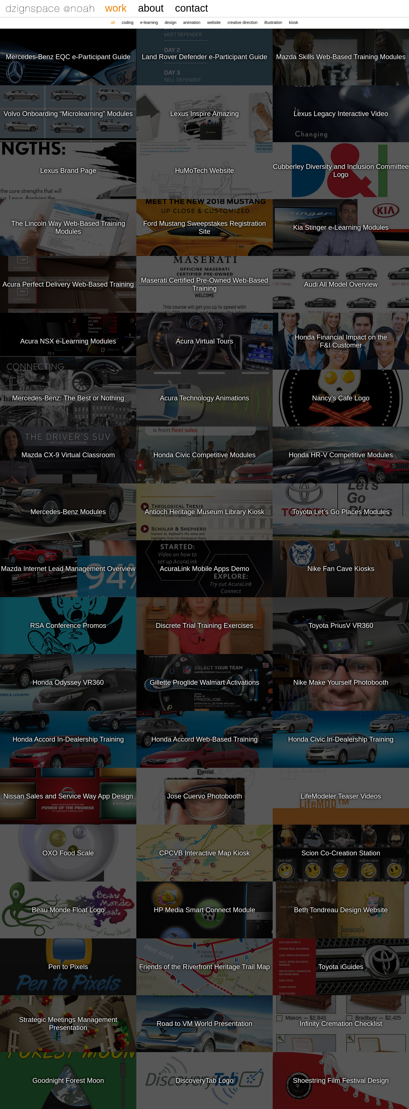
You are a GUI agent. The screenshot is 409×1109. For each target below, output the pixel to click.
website (214, 22)
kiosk (293, 22)
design (170, 22)
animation (192, 22)
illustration (273, 22)
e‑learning (149, 22)
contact (191, 8)
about (151, 8)
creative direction (243, 22)
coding (127, 22)
